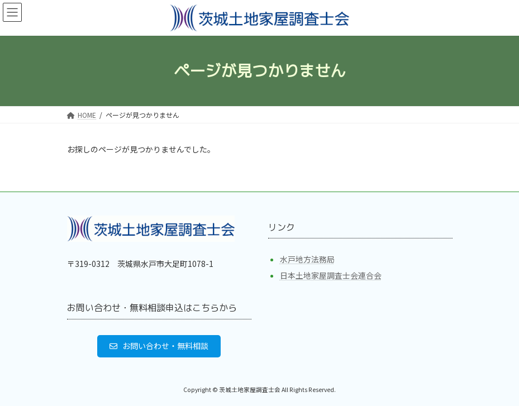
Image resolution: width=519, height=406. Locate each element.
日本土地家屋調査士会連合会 (331, 275)
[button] (159, 346)
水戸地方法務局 (307, 259)
